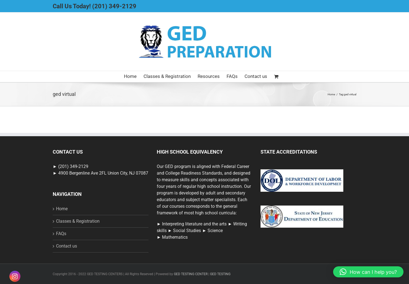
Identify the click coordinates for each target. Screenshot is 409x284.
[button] (368, 271)
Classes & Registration (78, 221)
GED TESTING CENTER (191, 274)
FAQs (61, 233)
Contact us (66, 246)
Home (62, 208)
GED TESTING (220, 274)
